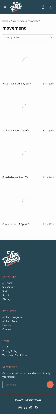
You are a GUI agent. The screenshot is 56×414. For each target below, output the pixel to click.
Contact (6, 329)
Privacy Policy (10, 351)
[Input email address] (23, 384)
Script (5, 295)
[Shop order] (28, 37)
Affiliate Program (12, 317)
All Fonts (7, 283)
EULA (5, 347)
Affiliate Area (9, 321)
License (6, 325)
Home (5, 20)
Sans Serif (8, 287)
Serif (5, 291)
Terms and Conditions (14, 355)
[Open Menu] (5, 7)
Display (6, 299)
